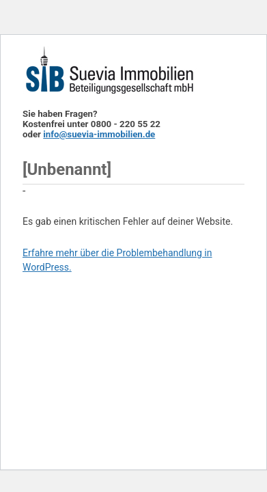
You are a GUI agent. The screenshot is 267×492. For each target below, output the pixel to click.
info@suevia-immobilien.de (99, 134)
